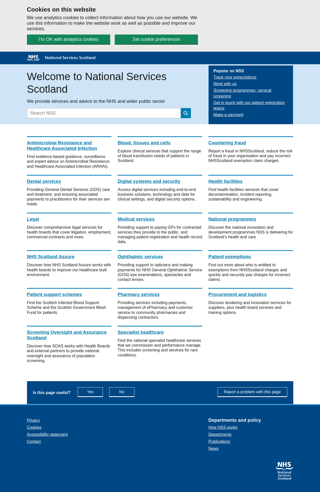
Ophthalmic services (140, 256)
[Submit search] (186, 113)
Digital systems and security (149, 181)
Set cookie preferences (156, 39)
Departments (220, 434)
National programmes (232, 219)
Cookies (34, 427)
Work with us (225, 84)
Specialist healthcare (141, 332)
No (126, 391)
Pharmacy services (139, 294)
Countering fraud (227, 142)
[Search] (104, 113)
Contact (34, 441)
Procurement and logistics (237, 294)
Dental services (44, 181)
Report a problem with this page (252, 392)
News (214, 448)
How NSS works (223, 427)
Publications (219, 441)
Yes (95, 391)
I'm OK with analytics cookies (69, 39)
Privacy (33, 420)
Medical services (136, 219)
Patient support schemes (54, 294)
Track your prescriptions (235, 77)
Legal (33, 219)
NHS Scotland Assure (50, 256)
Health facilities (225, 181)
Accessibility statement (47, 434)
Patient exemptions (229, 256)
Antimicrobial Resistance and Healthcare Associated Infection (62, 145)
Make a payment (228, 115)
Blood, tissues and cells (144, 142)
